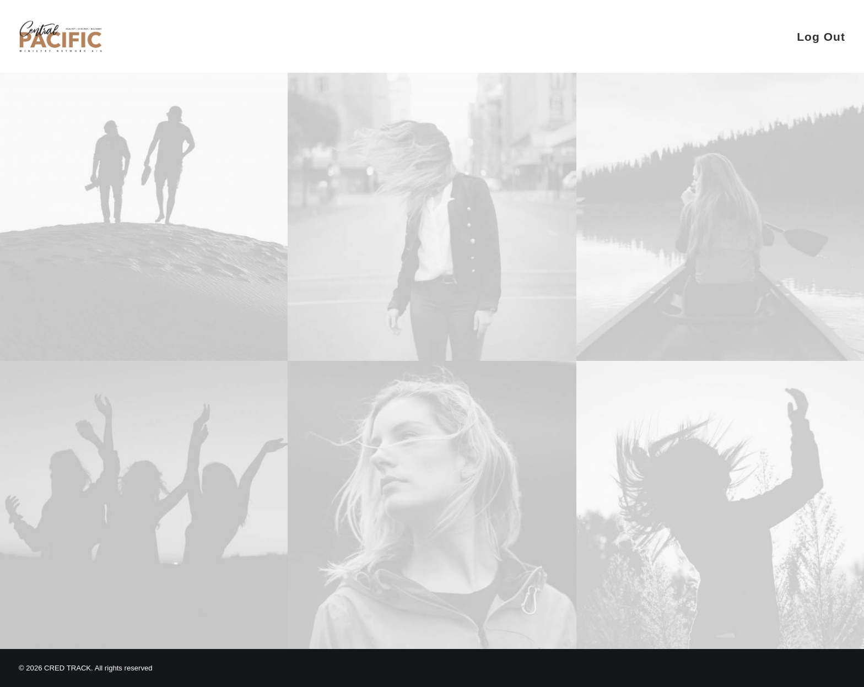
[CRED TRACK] (60, 36)
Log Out (821, 36)
